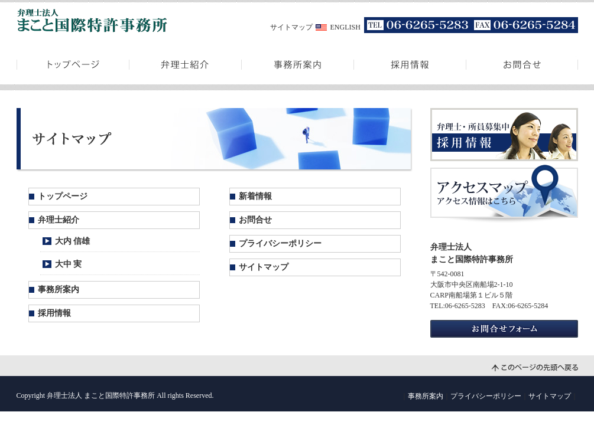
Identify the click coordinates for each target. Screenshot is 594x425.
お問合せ (522, 68)
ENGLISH (345, 27)
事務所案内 (297, 68)
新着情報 (255, 196)
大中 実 (68, 264)
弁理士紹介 (185, 68)
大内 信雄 (72, 241)
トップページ (73, 68)
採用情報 (409, 68)
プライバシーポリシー (280, 243)
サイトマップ (291, 27)
